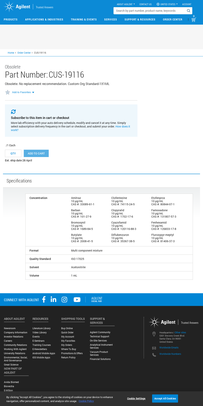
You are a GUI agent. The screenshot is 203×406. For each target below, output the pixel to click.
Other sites (180, 332)
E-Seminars (38, 340)
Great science (11, 364)
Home (11, 52)
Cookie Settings (136, 398)
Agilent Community (100, 332)
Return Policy (68, 357)
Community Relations (15, 344)
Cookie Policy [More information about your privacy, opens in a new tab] (86, 401)
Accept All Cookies (165, 398)
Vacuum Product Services (99, 353)
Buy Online (67, 328)
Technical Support (99, 336)
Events (36, 336)
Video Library (39, 332)
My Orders (66, 344)
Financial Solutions (100, 359)
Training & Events (84, 19)
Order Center (172, 19)
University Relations (14, 353)
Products (11, 19)
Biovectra (9, 386)
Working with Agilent (15, 349)
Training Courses (41, 344)
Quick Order (67, 332)
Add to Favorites (21, 92)
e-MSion (8, 390)
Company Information (15, 332)
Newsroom (9, 328)
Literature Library (41, 328)
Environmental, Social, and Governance (15, 359)
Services (110, 19)
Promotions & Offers (72, 353)
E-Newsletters (39, 349)
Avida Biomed (11, 382)
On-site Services (98, 340)
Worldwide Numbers (170, 353)
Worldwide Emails (168, 347)
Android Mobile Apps (43, 353)
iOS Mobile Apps (41, 357)
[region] (101, 398)
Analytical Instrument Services (101, 346)
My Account (67, 336)
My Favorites (68, 340)
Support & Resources (140, 19)
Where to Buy (68, 349)
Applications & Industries (44, 19)
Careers (8, 340)
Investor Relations (13, 336)
